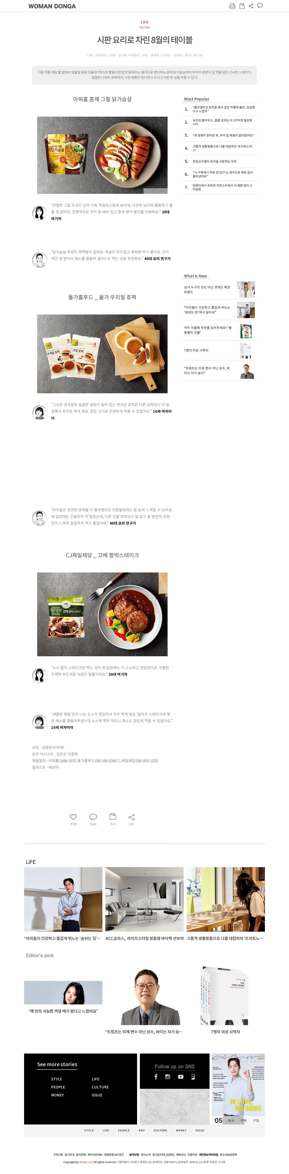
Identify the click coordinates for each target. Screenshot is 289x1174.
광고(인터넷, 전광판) (163, 1155)
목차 (231, 1120)
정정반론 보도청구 (114, 1155)
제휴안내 (181, 1155)
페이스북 (156, 1077)
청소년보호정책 (228, 1155)
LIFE (145, 22)
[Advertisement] (92, 453)
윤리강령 (81, 1155)
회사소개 (146, 1155)
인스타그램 (167, 1077)
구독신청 (58, 1155)
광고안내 (69, 1155)
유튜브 (180, 1077)
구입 (256, 1120)
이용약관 (192, 1155)
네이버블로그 (193, 1077)
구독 (243, 1120)
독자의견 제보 (95, 1155)
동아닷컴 (134, 1155)
